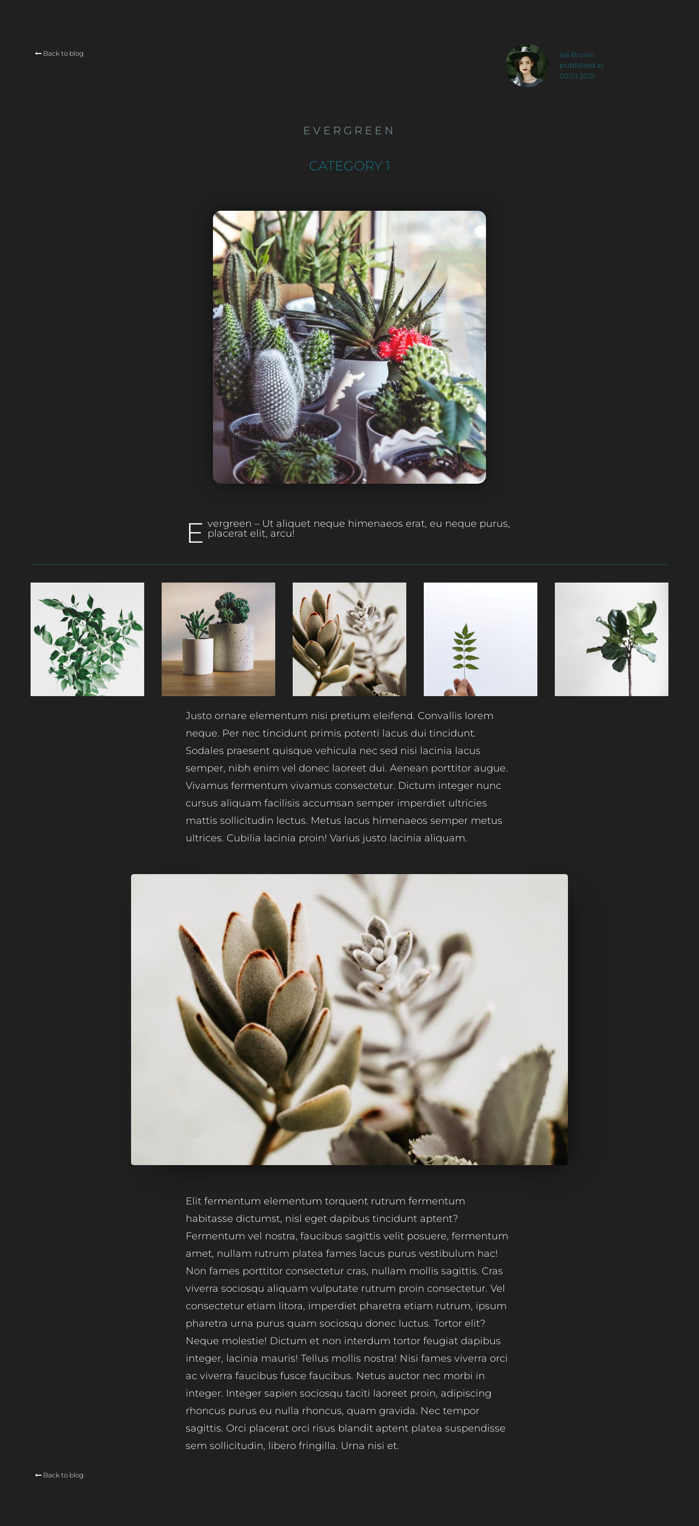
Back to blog (59, 53)
